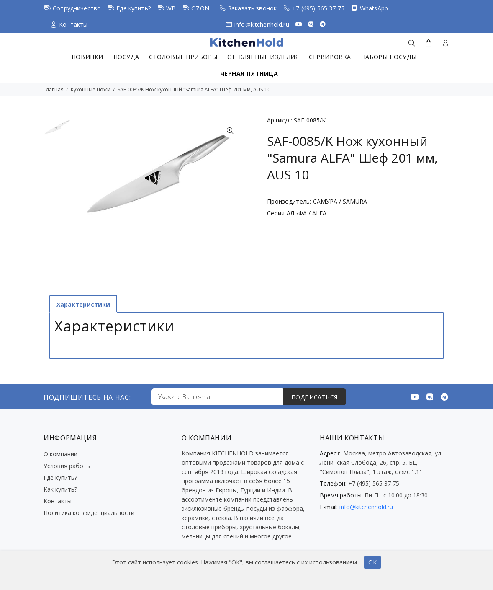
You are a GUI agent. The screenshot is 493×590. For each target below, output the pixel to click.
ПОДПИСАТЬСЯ (314, 397)
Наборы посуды (388, 57)
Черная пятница (249, 74)
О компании (60, 454)
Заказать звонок (252, 8)
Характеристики (83, 304)
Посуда (126, 57)
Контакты (73, 24)
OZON (200, 8)
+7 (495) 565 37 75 (318, 8)
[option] (57, 131)
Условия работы (67, 466)
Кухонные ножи (90, 89)
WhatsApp (374, 8)
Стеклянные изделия (263, 57)
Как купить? (60, 489)
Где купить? (133, 8)
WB (171, 8)
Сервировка (330, 57)
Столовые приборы (183, 57)
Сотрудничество (77, 8)
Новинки (87, 57)
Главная (54, 89)
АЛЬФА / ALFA (306, 213)
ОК (372, 562)
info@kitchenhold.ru (261, 24)
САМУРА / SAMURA (340, 201)
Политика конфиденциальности (89, 513)
